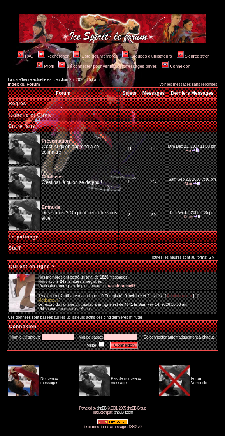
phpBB (101, 408)
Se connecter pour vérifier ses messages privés (107, 66)
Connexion (176, 66)
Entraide (51, 207)
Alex (188, 184)
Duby (188, 217)
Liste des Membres (95, 56)
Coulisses (53, 177)
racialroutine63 (121, 286)
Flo (188, 150)
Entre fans (22, 126)
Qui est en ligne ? (32, 266)
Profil (45, 66)
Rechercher (53, 56)
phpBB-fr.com (123, 412)
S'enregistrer (193, 56)
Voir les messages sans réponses (188, 84)
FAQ (25, 56)
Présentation (56, 141)
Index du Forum (24, 84)
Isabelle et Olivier (31, 115)
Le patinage (24, 237)
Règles (17, 103)
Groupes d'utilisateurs (147, 56)
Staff (15, 248)
